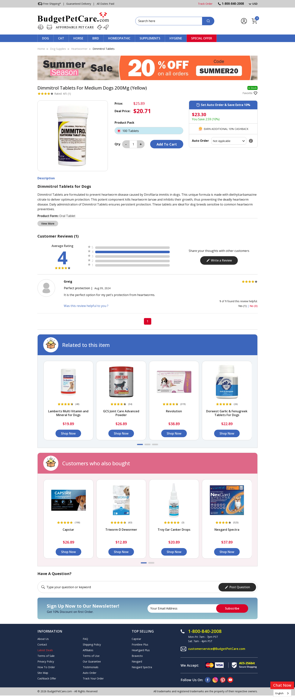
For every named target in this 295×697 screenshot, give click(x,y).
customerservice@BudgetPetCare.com (216, 648)
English (279, 693)
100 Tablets (149, 130)
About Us (43, 638)
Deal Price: (122, 111)
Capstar (136, 638)
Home (41, 49)
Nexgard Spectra (142, 667)
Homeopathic (119, 38)
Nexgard (137, 661)
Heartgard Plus (141, 650)
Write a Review (219, 260)
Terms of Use (91, 655)
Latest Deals (45, 650)
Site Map (42, 672)
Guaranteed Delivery (78, 3)
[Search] (208, 21)
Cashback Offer (46, 678)
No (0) (254, 306)
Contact (42, 644)
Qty (117, 144)
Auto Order (89, 672)
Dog (45, 38)
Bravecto (137, 655)
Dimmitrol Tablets (104, 49)
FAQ (85, 638)
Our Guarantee (92, 661)
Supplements (150, 38)
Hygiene (176, 38)
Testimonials (90, 667)
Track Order (205, 3)
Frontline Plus (140, 644)
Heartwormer (79, 49)
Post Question (237, 587)
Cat (61, 38)
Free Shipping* (49, 4)
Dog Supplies (58, 49)
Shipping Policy (92, 644)
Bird (95, 38)
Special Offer (201, 38)
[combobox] (282, 693)
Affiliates (88, 650)
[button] (140, 444)
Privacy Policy (45, 661)
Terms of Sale (46, 655)
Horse (78, 38)
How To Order (46, 667)
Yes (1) (242, 306)
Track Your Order (93, 678)
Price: (119, 103)
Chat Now (282, 685)
